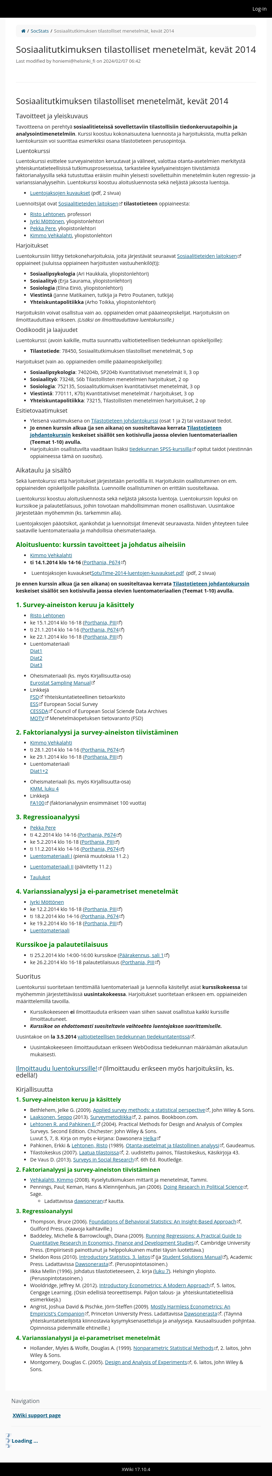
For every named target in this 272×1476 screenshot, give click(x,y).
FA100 (37, 802)
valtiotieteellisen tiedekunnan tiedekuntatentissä (134, 1036)
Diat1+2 (39, 771)
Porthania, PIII (100, 622)
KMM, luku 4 (44, 788)
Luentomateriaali (49, 930)
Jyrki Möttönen (47, 221)
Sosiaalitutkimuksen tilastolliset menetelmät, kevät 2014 (114, 31)
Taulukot (40, 877)
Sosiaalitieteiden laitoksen (88, 203)
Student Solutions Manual (192, 1257)
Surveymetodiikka (110, 1117)
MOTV (37, 718)
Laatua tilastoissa (99, 1152)
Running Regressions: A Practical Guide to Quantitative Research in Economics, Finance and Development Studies (136, 1239)
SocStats (40, 31)
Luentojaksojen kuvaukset (60, 193)
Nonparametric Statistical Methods (174, 1348)
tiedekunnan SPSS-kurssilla (161, 449)
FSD (34, 697)
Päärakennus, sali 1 (141, 955)
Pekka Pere (43, 228)
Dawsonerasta (91, 1264)
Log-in (260, 8)
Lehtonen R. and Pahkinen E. (63, 1124)
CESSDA (39, 711)
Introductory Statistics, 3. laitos (114, 1257)
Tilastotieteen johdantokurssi (124, 420)
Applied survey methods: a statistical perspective (149, 1110)
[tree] (136, 1440)
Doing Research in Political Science (203, 1186)
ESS (34, 704)
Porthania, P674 (102, 562)
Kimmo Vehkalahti (51, 235)
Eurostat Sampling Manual (60, 682)
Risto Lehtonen (47, 214)
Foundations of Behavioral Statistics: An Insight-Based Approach (162, 1221)
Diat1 (36, 650)
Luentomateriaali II (52, 866)
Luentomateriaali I (51, 856)
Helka (150, 1138)
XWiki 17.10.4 (136, 1469)
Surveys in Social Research (103, 1159)
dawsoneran (88, 1201)
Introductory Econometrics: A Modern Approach (154, 1285)
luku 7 (162, 1271)
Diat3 (36, 665)
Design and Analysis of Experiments (146, 1362)
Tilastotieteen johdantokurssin (211, 583)
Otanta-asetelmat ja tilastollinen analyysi (172, 1145)
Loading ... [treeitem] (25, 1440)
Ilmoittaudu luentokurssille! (56, 1068)
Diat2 (36, 658)
